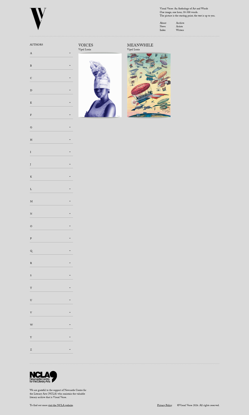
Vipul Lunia (84, 50)
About (163, 23)
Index (162, 30)
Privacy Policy (164, 405)
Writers (180, 30)
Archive (180, 23)
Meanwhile (140, 46)
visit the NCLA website (60, 405)
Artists (179, 27)
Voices (85, 46)
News (163, 27)
